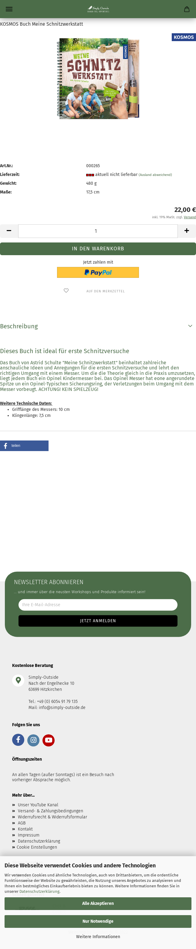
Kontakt (25, 829)
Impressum (28, 835)
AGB (21, 823)
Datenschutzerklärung (39, 891)
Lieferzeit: (9, 174)
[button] (24, 445)
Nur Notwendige (98, 921)
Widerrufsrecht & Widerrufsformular (52, 817)
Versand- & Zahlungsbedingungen (50, 811)
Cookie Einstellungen (37, 847)
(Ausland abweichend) (155, 175)
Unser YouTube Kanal (38, 805)
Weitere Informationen (98, 936)
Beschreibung (19, 326)
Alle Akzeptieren (98, 903)
